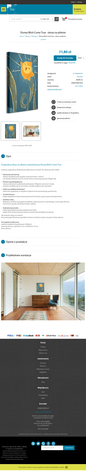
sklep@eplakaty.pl (43, 408)
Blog (43, 382)
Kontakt (43, 404)
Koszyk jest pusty (71, 19)
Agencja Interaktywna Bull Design (59, 434)
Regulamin (43, 372)
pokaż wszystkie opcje (54, 89)
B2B (43, 392)
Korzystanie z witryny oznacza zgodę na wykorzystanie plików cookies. (41, 467)
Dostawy (43, 363)
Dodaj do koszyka (65, 58)
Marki (43, 398)
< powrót (43, 39)
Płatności (43, 366)
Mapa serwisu (43, 350)
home (21, 36)
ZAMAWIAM (69, 448)
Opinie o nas (43, 353)
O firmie (43, 347)
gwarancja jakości (60, 118)
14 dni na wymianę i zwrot (63, 102)
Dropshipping (43, 395)
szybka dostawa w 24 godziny (65, 113)
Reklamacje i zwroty (43, 369)
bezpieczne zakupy (61, 107)
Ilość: (80, 58)
